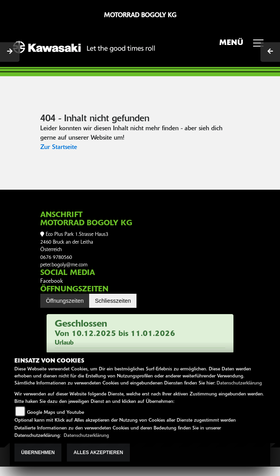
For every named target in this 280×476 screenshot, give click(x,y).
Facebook (51, 281)
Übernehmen (38, 452)
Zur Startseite (58, 147)
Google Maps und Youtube (55, 412)
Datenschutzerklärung (239, 383)
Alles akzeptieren (98, 452)
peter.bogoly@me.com (64, 265)
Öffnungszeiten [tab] (65, 301)
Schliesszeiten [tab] (113, 301)
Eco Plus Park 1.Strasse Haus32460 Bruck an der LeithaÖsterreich (74, 242)
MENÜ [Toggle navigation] (244, 45)
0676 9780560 (56, 257)
